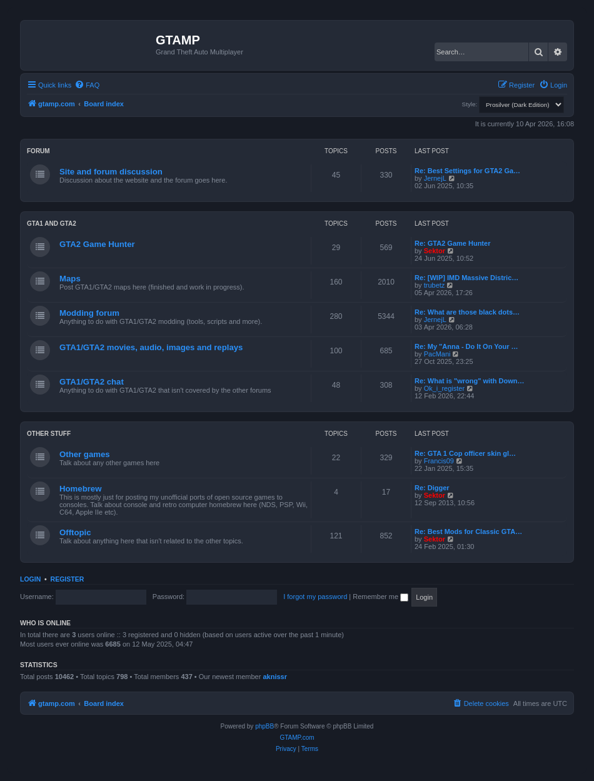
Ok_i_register (444, 388)
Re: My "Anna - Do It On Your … (466, 346)
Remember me (380, 596)
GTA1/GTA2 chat (91, 381)
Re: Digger (432, 487)
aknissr (275, 676)
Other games (84, 454)
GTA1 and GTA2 (51, 223)
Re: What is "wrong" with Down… (469, 381)
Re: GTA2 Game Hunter (452, 243)
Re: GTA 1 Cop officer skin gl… (465, 453)
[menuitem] (86, 85)
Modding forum (89, 313)
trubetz (434, 285)
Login (30, 579)
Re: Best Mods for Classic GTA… (468, 531)
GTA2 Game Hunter (97, 244)
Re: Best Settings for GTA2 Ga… (467, 170)
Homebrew (80, 488)
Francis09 (439, 461)
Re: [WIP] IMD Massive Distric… (466, 277)
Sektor (434, 250)
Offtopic (75, 532)
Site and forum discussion (111, 171)
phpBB (264, 726)
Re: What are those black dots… (467, 312)
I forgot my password (315, 596)
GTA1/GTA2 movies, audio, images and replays (151, 347)
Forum (38, 151)
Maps (70, 278)
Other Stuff (49, 433)
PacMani (437, 354)
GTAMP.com (296, 737)
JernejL (435, 178)
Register (67, 579)
